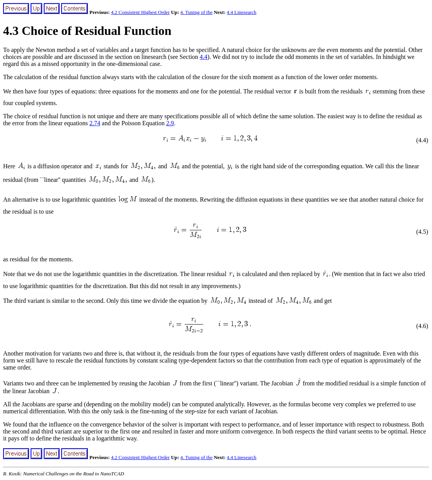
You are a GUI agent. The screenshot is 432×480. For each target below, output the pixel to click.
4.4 (203, 57)
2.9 (170, 123)
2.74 (94, 123)
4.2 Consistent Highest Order (140, 12)
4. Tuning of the (196, 12)
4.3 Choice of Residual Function (87, 31)
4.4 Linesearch (242, 12)
